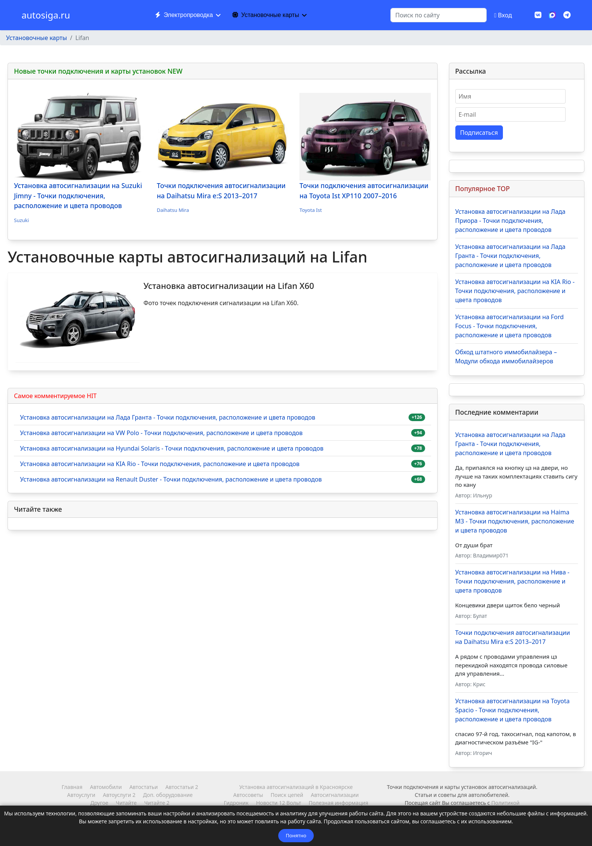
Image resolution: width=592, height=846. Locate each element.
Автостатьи (144, 786)
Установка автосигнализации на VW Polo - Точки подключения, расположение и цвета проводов (161, 433)
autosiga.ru (46, 15)
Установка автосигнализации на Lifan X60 (228, 285)
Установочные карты (265, 15)
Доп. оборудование (168, 794)
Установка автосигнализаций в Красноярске (296, 786)
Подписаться (479, 132)
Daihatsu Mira (173, 210)
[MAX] (552, 14)
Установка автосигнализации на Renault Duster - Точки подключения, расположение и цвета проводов (171, 479)
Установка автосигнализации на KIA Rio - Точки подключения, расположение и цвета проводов (159, 464)
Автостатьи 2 (181, 786)
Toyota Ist (310, 210)
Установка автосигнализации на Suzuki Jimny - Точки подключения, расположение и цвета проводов (78, 195)
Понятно (296, 835)
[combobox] (438, 15)
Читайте (126, 802)
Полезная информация (338, 802)
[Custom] (566, 15)
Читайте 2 (157, 802)
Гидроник (236, 802)
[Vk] (538, 15)
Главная (72, 786)
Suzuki (21, 220)
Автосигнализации (335, 794)
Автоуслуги (81, 794)
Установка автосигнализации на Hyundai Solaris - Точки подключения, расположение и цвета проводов (172, 448)
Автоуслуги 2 (119, 794)
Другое (99, 802)
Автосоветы (248, 794)
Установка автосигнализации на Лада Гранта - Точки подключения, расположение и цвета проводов (167, 417)
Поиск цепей (287, 794)
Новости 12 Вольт (278, 802)
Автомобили (106, 786)
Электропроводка (184, 15)
